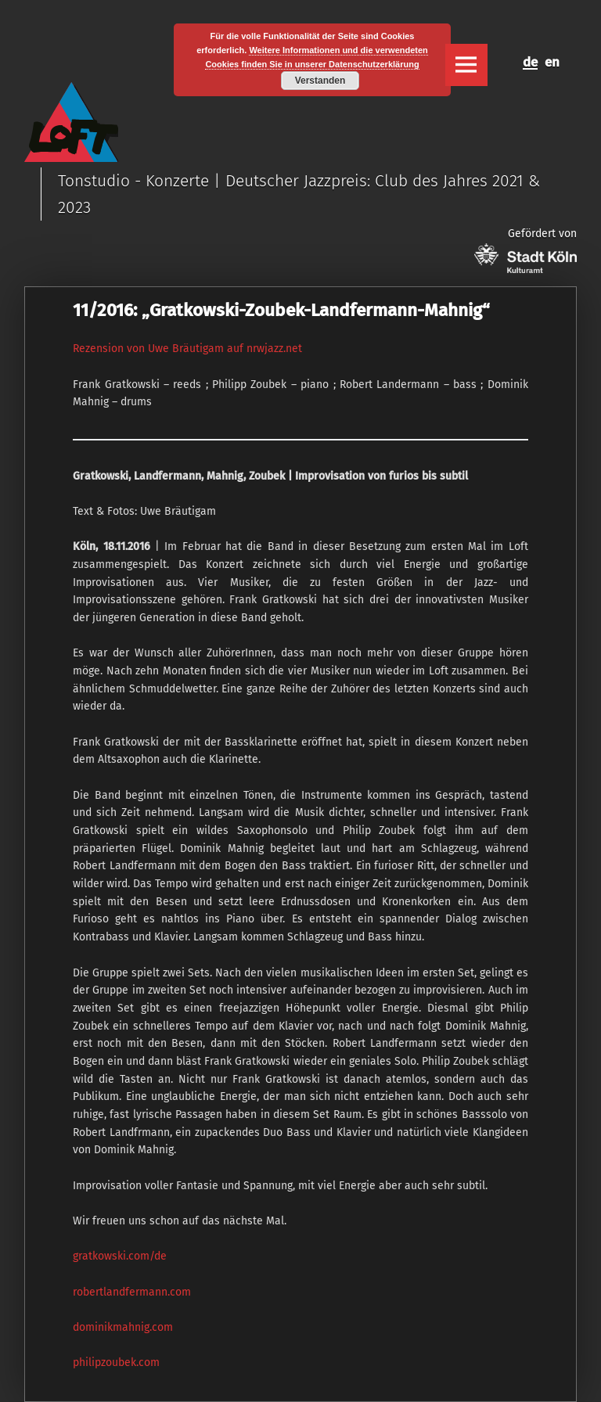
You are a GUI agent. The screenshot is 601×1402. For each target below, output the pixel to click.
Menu (466, 65)
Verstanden (320, 80)
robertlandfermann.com (132, 1292)
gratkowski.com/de (120, 1256)
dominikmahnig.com (123, 1327)
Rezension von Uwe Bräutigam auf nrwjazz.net (187, 348)
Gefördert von (525, 250)
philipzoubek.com (116, 1362)
